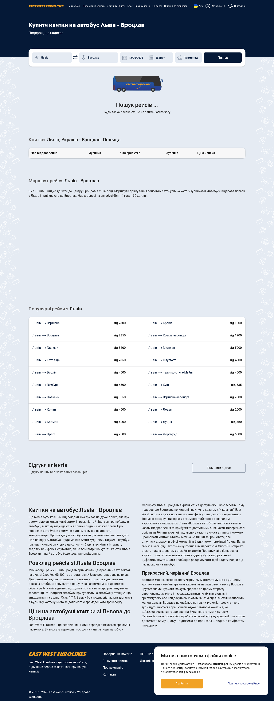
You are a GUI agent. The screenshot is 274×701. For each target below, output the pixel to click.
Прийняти (182, 683)
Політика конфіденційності (244, 683)
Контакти (157, 6)
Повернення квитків (94, 6)
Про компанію (142, 6)
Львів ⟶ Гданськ (45, 348)
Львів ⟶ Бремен (45, 422)
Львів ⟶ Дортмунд (162, 434)
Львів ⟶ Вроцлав (45, 335)
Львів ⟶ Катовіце (46, 360)
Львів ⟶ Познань (45, 397)
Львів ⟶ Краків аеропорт (167, 335)
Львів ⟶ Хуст (158, 385)
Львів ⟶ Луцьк (160, 422)
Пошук (222, 58)
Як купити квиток (116, 6)
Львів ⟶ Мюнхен (161, 348)
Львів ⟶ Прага (43, 434)
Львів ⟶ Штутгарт (162, 360)
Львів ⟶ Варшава (46, 323)
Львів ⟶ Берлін (44, 372)
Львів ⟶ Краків (160, 323)
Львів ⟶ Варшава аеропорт (168, 397)
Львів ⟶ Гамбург (45, 385)
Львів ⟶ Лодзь (160, 409)
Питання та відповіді (175, 6)
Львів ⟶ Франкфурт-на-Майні (170, 372)
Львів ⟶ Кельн (44, 409)
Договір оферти (151, 661)
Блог (129, 6)
